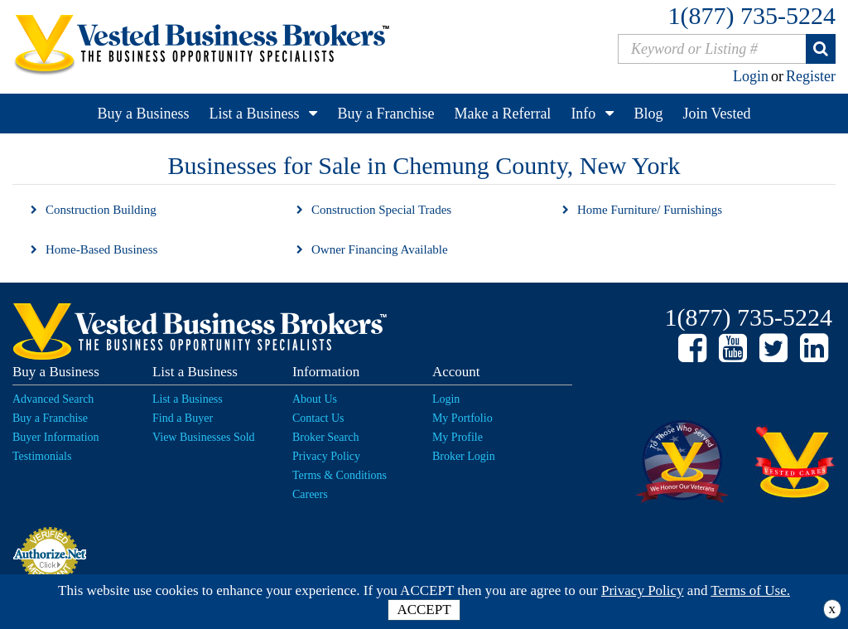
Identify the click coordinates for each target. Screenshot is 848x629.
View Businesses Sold (203, 437)
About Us (314, 399)
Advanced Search (53, 399)
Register (811, 76)
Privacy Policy (326, 456)
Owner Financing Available (379, 249)
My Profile (457, 437)
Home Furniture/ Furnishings (649, 209)
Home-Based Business (101, 249)
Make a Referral (502, 113)
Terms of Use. (750, 590)
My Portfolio (462, 418)
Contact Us (318, 418)
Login (750, 76)
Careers (310, 494)
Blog (648, 113)
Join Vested (716, 113)
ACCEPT (423, 609)
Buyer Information (55, 437)
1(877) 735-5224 (752, 15)
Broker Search (325, 437)
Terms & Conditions (339, 475)
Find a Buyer (182, 418)
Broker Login (463, 456)
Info (583, 113)
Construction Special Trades (381, 209)
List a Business (254, 113)
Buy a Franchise (385, 113)
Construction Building (101, 209)
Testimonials (41, 456)
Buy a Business (143, 113)
